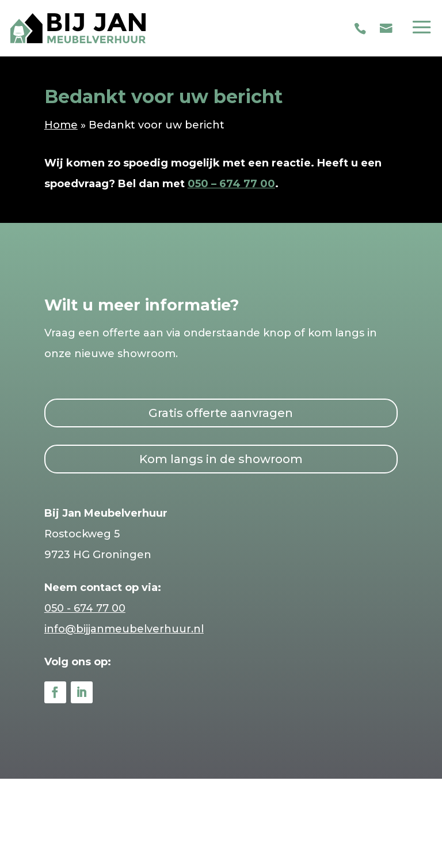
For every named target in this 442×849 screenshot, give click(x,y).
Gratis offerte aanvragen (220, 413)
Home (61, 125)
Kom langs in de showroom (221, 459)
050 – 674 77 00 (231, 183)
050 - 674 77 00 (84, 608)
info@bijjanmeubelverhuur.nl (124, 629)
